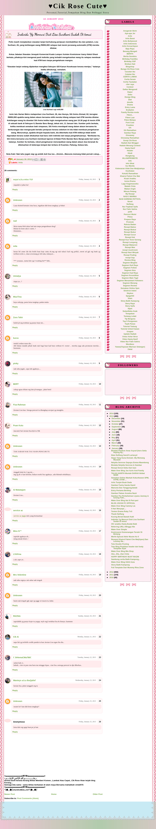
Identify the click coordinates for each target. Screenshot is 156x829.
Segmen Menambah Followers (130, 281)
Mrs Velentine (19, 575)
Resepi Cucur (130, 235)
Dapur (130, 92)
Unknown (17, 200)
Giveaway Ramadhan (130, 138)
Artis (20, 162)
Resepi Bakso (130, 227)
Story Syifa (130, 306)
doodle (130, 102)
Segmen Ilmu (130, 270)
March (115, 443)
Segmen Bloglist (130, 263)
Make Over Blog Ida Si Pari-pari (124, 500)
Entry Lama (130, 107)
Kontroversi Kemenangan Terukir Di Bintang (126, 533)
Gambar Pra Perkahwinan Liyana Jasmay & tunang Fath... (130, 497)
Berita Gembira (130, 56)
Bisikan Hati (130, 64)
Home (53, 794)
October (115, 424)
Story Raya (130, 304)
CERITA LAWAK (130, 77)
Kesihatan (130, 171)
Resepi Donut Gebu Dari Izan (123, 468)
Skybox (130, 293)
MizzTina (17, 297)
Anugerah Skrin (130, 31)
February (116, 446)
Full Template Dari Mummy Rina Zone (127, 568)
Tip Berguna (130, 319)
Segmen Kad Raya (130, 273)
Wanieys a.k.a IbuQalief (24, 680)
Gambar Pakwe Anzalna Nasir (124, 493)
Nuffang (130, 204)
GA (130, 128)
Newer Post (9, 794)
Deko (130, 95)
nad (15, 221)
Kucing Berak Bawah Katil (122, 517)
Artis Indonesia (129, 44)
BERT (16, 384)
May (114, 438)
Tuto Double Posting (120, 544)
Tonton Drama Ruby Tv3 (121, 511)
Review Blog (130, 260)
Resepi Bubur (130, 232)
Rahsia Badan (130, 224)
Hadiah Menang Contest (130, 146)
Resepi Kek (130, 237)
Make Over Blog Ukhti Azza (123, 562)
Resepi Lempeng (130, 242)
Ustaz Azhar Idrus (130, 337)
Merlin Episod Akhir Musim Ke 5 (125, 537)
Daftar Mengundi (130, 89)
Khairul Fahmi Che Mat (130, 176)
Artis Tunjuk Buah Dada (121, 482)
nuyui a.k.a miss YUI (23, 179)
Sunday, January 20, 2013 (87, 616)
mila (15, 246)
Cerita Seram (130, 79)
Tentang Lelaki (130, 316)
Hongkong (130, 156)
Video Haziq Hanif (130, 339)
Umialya (17, 276)
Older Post (98, 794)
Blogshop (130, 67)
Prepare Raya (130, 219)
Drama (130, 105)
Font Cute (130, 123)
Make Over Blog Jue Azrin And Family (127, 471)
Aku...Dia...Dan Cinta (120, 554)
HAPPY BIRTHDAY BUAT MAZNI (125, 557)
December (116, 419)
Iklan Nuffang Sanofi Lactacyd (124, 455)
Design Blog (130, 97)
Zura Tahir (18, 317)
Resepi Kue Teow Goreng (130, 240)
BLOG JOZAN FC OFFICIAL (123, 503)
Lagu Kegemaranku (129, 184)
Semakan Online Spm (130, 288)
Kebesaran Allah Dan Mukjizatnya (129, 169)
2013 (111, 416)
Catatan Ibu (130, 74)
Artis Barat (130, 39)
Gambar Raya (130, 133)
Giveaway (130, 135)
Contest (130, 87)
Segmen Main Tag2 (130, 278)
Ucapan (130, 332)
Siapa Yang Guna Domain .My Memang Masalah (128, 459)
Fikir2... (130, 115)
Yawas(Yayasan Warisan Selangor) (130, 347)
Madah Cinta (130, 186)
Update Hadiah (130, 334)
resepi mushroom (130, 250)
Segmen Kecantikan (130, 275)
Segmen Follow (130, 268)
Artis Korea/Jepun (130, 46)
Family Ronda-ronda (130, 112)
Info (130, 161)
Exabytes (130, 110)
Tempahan (130, 314)
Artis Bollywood (130, 41)
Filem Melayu (130, 120)
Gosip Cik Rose (130, 141)
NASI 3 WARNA (130, 196)
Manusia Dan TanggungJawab (124, 488)
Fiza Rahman (19, 405)
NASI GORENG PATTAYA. (130, 199)
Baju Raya (130, 49)
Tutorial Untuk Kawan (130, 329)
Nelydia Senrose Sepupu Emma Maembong (130, 463)
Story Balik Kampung (130, 301)
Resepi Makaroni (130, 245)
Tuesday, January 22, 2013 (86, 657)
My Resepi (130, 194)
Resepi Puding (130, 255)
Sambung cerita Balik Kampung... (125, 559)
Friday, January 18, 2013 (87, 179)
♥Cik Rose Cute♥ (78, 6)
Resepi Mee (130, 247)
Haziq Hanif (130, 148)
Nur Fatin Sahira (130, 209)
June (114, 435)
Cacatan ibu (130, 72)
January (115, 448)
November (116, 421)
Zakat (130, 349)
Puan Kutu (18, 425)
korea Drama (130, 181)
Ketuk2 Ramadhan (130, 174)
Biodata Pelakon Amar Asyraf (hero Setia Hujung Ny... (129, 452)
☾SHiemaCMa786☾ (22, 657)
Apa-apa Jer (130, 33)
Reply (15, 189)
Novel (130, 202)
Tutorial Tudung (130, 326)
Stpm (130, 309)
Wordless (130, 344)
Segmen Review (130, 286)
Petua (130, 217)
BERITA (130, 54)
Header (130, 151)
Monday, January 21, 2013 (86, 637)
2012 (111, 572)
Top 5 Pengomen (130, 321)
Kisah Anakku (130, 179)
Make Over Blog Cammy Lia (123, 506)
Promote (130, 222)
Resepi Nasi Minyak (130, 252)
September (117, 427)
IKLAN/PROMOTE (130, 158)
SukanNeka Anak (130, 311)
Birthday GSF (130, 61)
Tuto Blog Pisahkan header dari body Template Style (127, 548)
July (114, 432)
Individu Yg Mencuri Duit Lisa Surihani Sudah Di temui (128, 520)
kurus (16, 338)
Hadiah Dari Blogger (130, 143)
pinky (15, 363)
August (115, 429)
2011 (111, 575)
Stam (130, 298)
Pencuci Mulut (130, 214)
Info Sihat (130, 163)
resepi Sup (130, 258)
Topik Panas (130, 324)
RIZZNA (17, 616)
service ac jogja (20, 516)
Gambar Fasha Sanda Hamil (123, 485)
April (114, 440)
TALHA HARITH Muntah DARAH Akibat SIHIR (128, 474)
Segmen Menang (130, 283)
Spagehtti (130, 296)
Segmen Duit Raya (130, 265)
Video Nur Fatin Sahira (130, 342)
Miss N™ (17, 531)
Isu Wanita (130, 166)
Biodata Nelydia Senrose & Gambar (126, 465)
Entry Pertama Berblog (121, 491)
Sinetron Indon (129, 291)
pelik (130, 212)
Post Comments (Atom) (28, 798)
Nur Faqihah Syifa (130, 207)
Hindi (130, 153)
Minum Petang (130, 191)
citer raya (130, 84)
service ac (18, 510)
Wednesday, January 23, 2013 (85, 680)
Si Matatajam (19, 490)
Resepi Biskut (130, 230)
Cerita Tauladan (130, 82)
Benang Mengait (130, 51)
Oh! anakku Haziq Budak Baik (124, 524)
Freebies (130, 125)
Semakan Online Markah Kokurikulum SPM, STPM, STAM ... (130, 479)
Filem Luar (130, 118)
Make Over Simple (119, 529)
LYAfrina (17, 554)
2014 (111, 413)
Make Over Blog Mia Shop (122, 551)
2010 (111, 578)
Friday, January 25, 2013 (87, 701)
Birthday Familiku (130, 59)
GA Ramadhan (130, 130)
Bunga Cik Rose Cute (130, 69)
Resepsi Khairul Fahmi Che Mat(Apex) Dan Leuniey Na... (129, 540)
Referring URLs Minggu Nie (123, 527)
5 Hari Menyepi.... (118, 509)
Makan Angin (130, 189)
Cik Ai (16, 637)
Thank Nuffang (117, 514)
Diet (130, 100)
